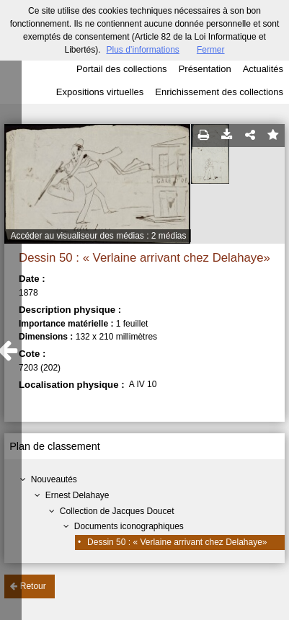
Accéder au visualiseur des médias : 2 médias (98, 236)
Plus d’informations (142, 50)
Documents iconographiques (129, 526)
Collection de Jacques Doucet (117, 511)
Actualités (263, 68)
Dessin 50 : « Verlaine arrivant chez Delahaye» (177, 542)
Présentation (205, 68)
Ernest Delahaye (77, 495)
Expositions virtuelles (99, 92)
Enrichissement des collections (219, 92)
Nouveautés (54, 479)
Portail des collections (121, 68)
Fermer (211, 50)
